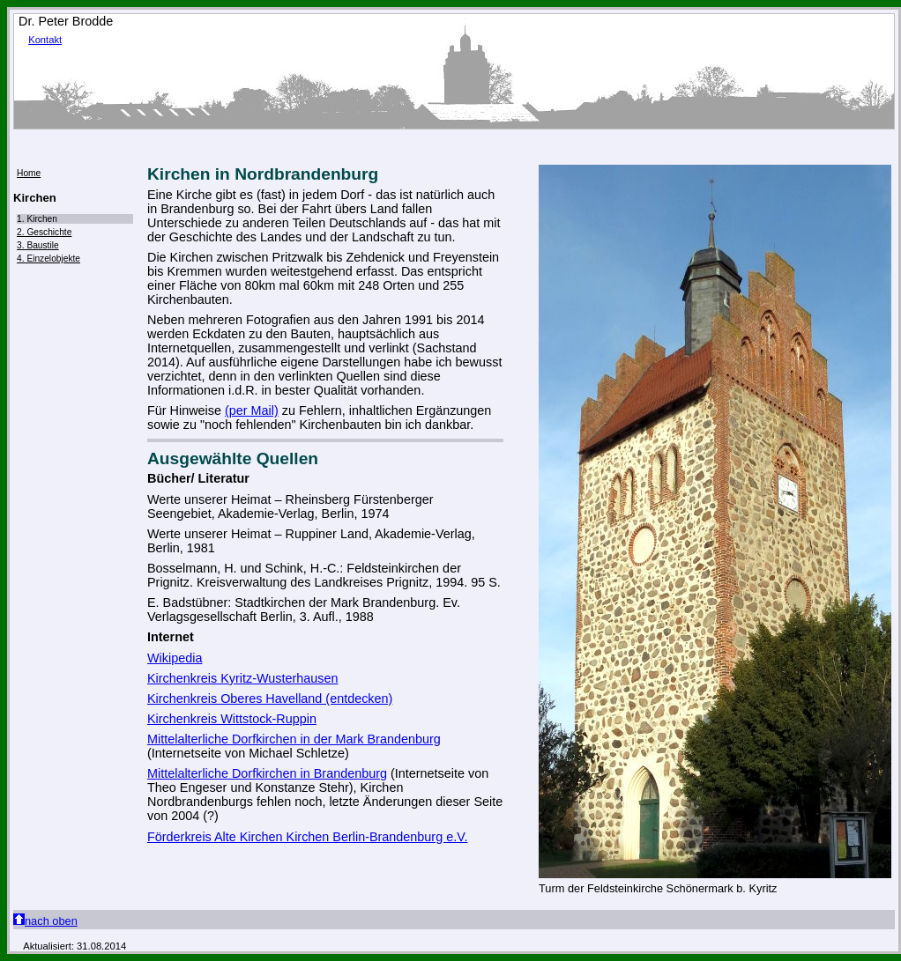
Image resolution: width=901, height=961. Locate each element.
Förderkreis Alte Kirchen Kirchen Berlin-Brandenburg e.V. (307, 837)
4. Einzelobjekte (48, 258)
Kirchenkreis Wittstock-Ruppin (231, 719)
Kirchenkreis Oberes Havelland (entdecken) (269, 698)
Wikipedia (174, 658)
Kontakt (45, 39)
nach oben (45, 921)
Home (29, 173)
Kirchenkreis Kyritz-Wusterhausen (242, 678)
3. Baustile (38, 245)
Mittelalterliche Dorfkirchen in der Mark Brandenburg (294, 739)
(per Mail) (252, 410)
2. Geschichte (44, 232)
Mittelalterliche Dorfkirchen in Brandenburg (267, 773)
